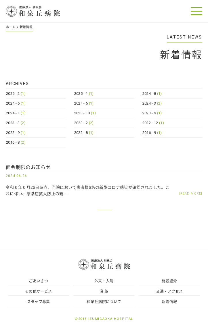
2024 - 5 (84, 103)
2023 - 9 (152, 113)
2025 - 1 (84, 93)
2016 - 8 (16, 142)
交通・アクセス (169, 291)
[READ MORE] (190, 193)
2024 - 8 (152, 93)
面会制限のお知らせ (28, 167)
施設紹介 (169, 281)
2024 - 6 (16, 103)
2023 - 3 (16, 123)
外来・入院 (104, 281)
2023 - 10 (85, 113)
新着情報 (169, 301)
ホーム (11, 27)
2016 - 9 (152, 132)
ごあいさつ (38, 281)
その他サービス (38, 291)
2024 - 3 (152, 103)
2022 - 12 (153, 123)
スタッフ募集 (38, 301)
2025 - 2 (16, 93)
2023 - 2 (84, 123)
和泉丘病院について (104, 301)
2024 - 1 (16, 113)
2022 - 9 (16, 132)
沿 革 (104, 291)
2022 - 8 (84, 132)
